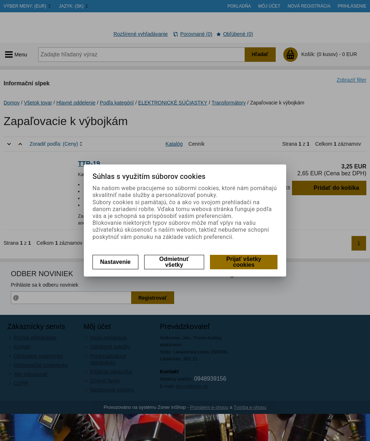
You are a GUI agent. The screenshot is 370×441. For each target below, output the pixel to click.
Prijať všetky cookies (243, 262)
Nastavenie (115, 262)
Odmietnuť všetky (174, 262)
